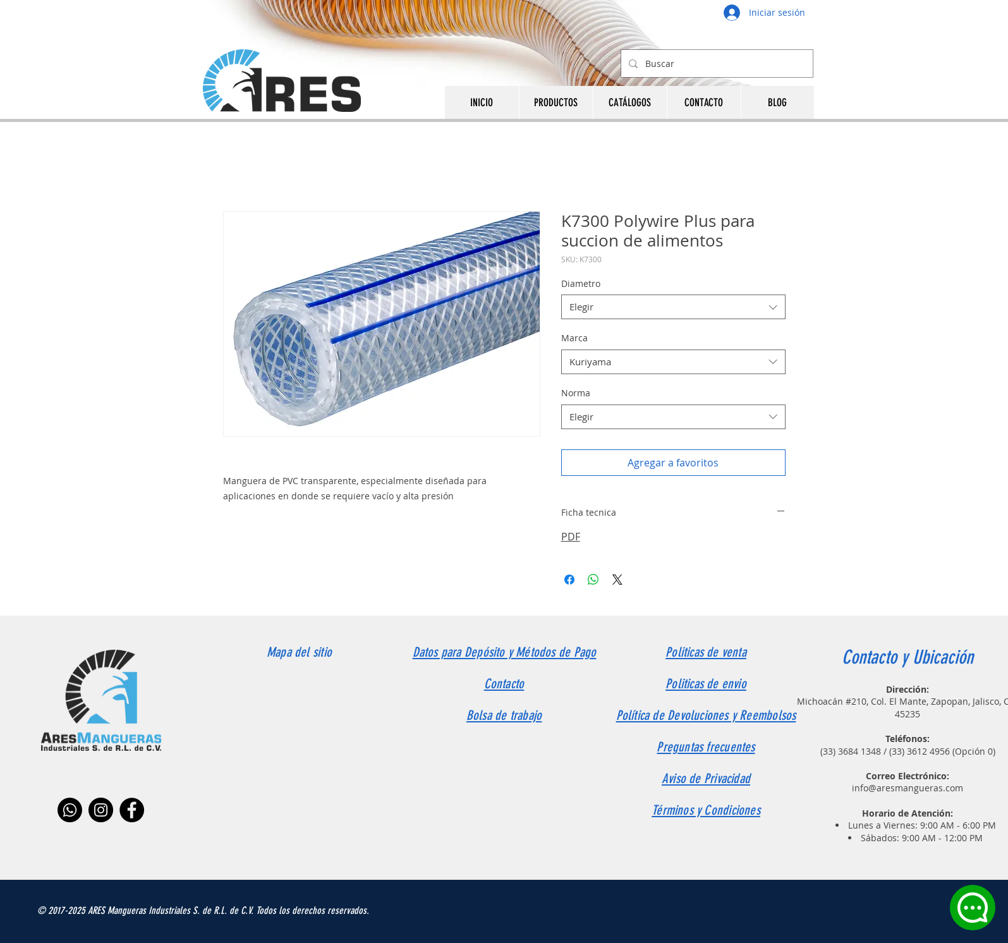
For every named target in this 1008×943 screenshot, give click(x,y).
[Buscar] (715, 63)
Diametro (580, 283)
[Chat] (972, 907)
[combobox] (673, 307)
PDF (570, 537)
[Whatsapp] (70, 810)
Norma (575, 393)
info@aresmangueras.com (907, 788)
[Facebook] (131, 810)
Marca (574, 338)
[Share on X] (617, 579)
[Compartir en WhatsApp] (593, 579)
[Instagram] (100, 810)
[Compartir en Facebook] (569, 579)
